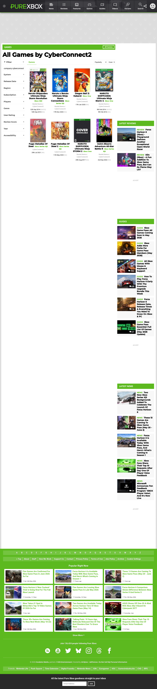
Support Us (59, 559)
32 (131, 139)
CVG (139, 668)
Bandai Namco (38, 104)
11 (131, 237)
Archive (121, 559)
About (26, 559)
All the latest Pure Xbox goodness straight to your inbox (78, 678)
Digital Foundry (67, 668)
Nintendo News (84, 668)
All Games (109, 47)
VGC (114, 668)
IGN (95, 668)
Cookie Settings (134, 559)
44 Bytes (84, 662)
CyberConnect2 (38, 106)
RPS (146, 668)
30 (131, 286)
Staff (34, 559)
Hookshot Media (42, 662)
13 (131, 165)
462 (131, 271)
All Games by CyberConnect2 (46, 54)
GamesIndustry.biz (126, 668)
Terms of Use (97, 559)
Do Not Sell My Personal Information (113, 662)
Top (18, 559)
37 (131, 470)
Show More (78, 635)
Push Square (36, 668)
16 (131, 309)
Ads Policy (110, 559)
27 (131, 332)
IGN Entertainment (64, 662)
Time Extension (52, 668)
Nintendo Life (22, 668)
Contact (70, 559)
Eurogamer (104, 668)
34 (131, 491)
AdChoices (93, 662)
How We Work (45, 559)
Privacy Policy (82, 559)
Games (8, 47)
